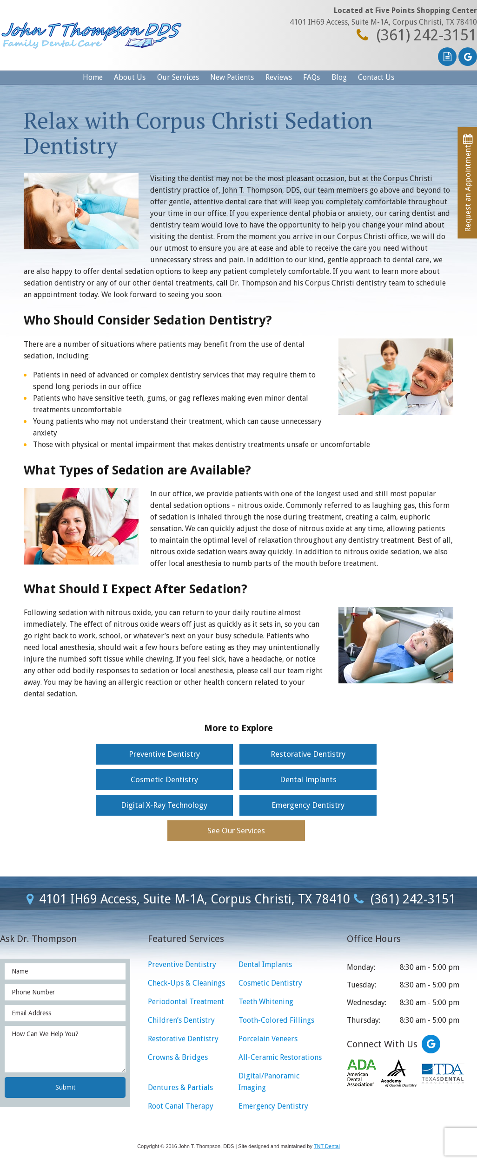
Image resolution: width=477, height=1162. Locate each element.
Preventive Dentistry (164, 754)
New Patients (232, 77)
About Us (130, 77)
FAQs (311, 77)
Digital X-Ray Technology (164, 805)
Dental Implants (308, 779)
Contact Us (376, 77)
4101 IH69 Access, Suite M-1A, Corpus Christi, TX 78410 (383, 22)
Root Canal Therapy (180, 1106)
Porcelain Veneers (268, 1038)
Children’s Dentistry (181, 1020)
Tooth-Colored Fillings (276, 1020)
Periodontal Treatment (186, 1001)
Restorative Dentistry (308, 754)
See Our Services (236, 830)
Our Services (178, 77)
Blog (339, 77)
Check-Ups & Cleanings (186, 983)
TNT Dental (327, 1146)
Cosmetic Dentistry (164, 779)
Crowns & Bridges (178, 1057)
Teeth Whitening (265, 1001)
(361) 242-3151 (414, 35)
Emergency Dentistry (308, 805)
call (222, 283)
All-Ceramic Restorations (280, 1057)
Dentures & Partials (180, 1087)
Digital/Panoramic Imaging (268, 1081)
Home (93, 77)
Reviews (278, 77)
